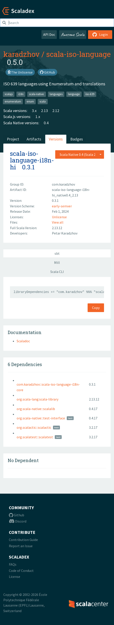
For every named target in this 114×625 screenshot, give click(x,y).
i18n (21, 94)
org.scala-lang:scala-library (37, 399)
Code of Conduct (21, 570)
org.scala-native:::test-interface (41, 418)
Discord (17, 521)
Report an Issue (21, 546)
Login (100, 34)
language (74, 94)
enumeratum (13, 101)
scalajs (9, 94)
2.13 (44, 110)
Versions (56, 139)
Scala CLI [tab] (57, 271)
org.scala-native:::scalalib (36, 409)
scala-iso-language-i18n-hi (32, 160)
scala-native (36, 94)
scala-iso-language (78, 54)
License (14, 576)
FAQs (12, 564)
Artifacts (34, 139)
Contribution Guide (23, 539)
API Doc (49, 34)
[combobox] (79, 154)
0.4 (46, 122)
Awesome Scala (73, 34)
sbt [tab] (57, 253)
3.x (34, 110)
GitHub (47, 72)
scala (42, 101)
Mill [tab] (57, 262)
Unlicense (59, 217)
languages (56, 94)
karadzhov (21, 54)
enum (30, 101)
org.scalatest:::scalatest (35, 437)
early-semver (62, 206)
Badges (76, 139)
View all (57, 222)
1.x (37, 116)
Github (16, 515)
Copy (96, 307)
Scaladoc (23, 341)
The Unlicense (20, 72)
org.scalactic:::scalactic (34, 427)
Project (13, 139)
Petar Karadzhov (64, 233)
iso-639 (89, 94)
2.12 (55, 110)
